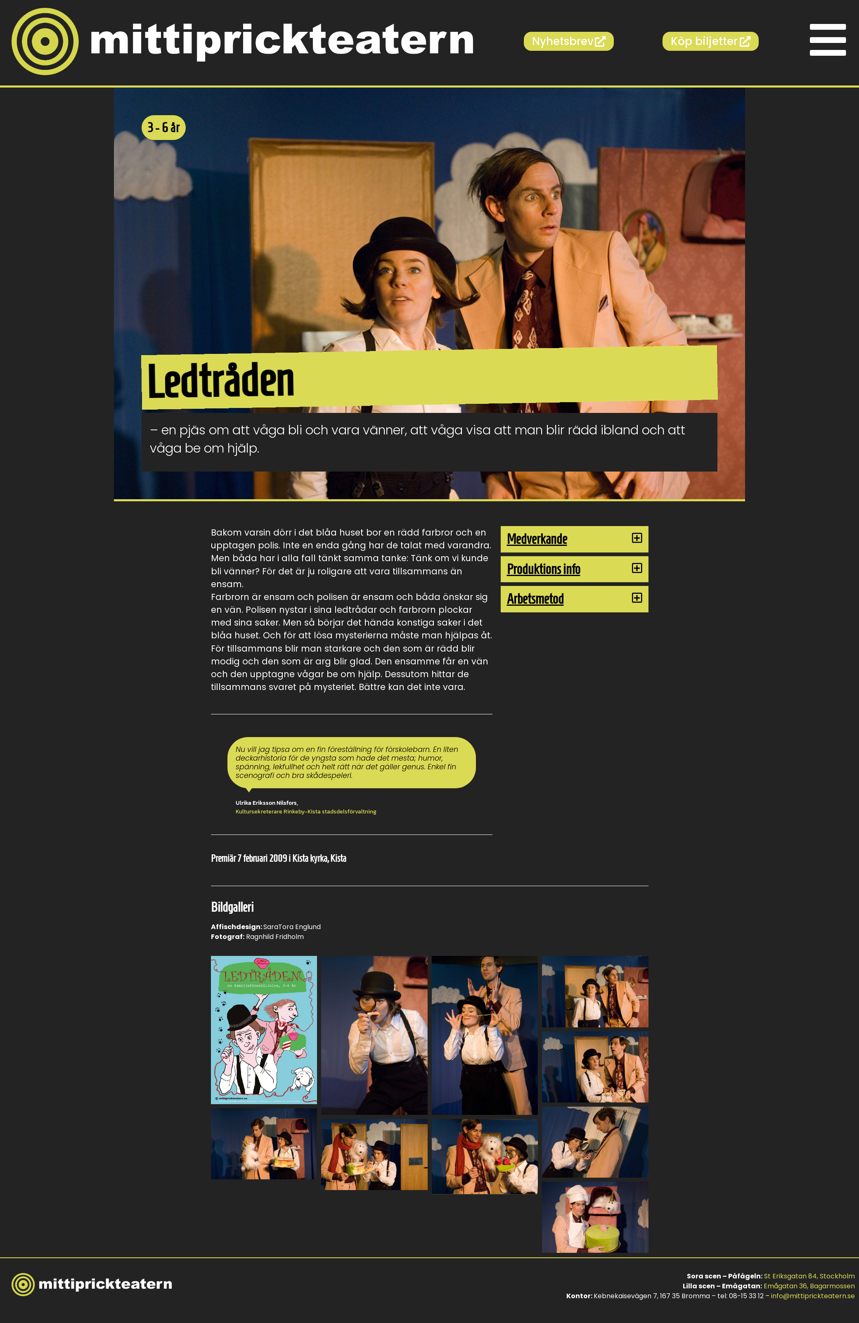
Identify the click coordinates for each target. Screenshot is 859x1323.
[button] (574, 539)
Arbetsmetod (535, 599)
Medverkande (537, 539)
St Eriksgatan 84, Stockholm (809, 1276)
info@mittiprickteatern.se (813, 1296)
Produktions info (543, 569)
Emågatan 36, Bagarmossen (809, 1286)
